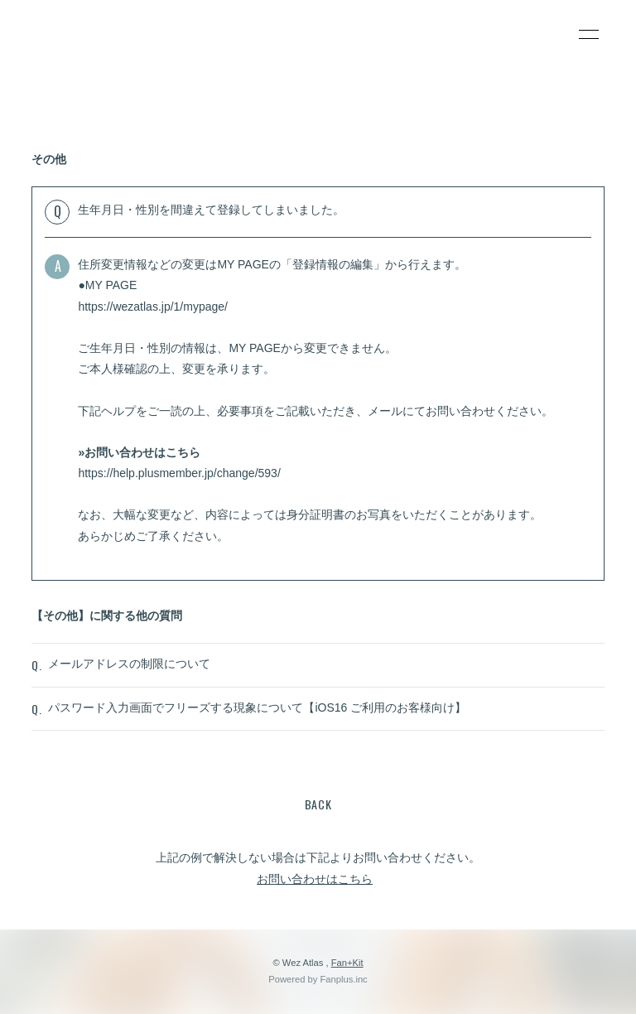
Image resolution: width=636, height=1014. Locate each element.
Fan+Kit (347, 963)
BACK (318, 804)
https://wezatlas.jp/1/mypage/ (153, 306)
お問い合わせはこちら (315, 879)
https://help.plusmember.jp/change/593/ (179, 473)
